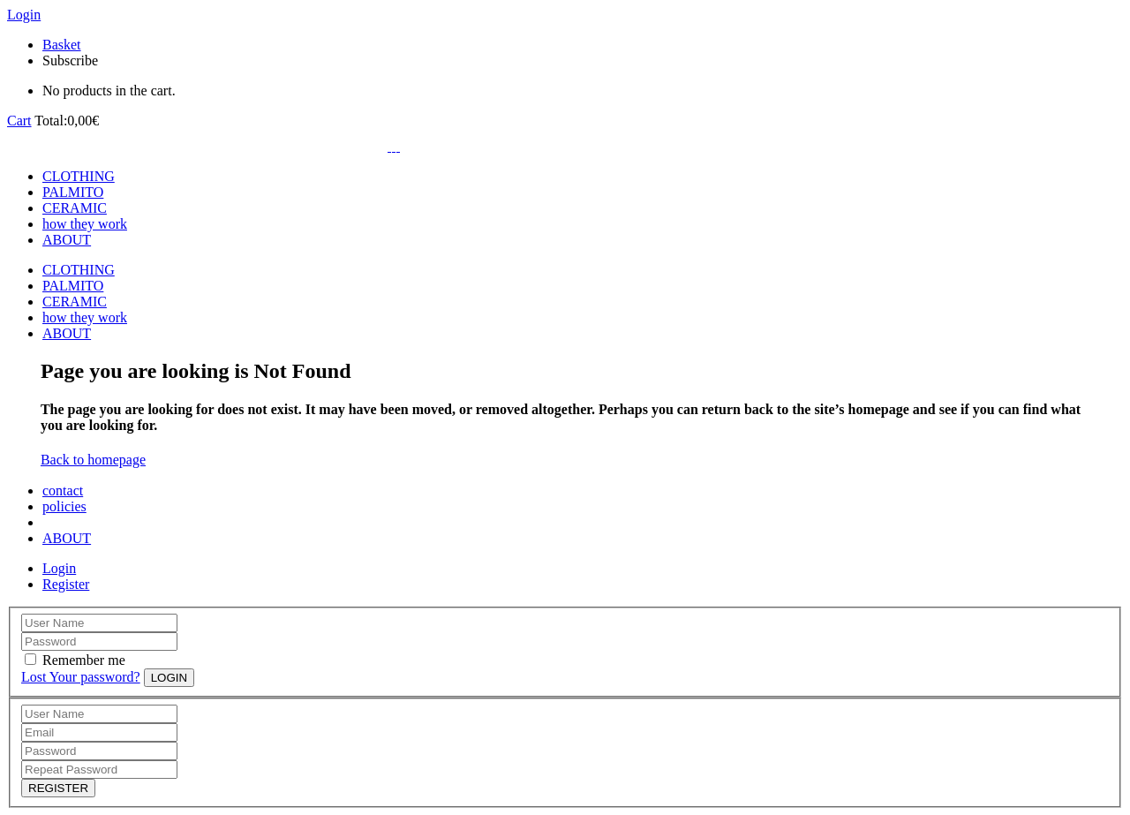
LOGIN (169, 677)
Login (24, 14)
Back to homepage (93, 459)
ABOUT (66, 538)
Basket (61, 44)
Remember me (83, 660)
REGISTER (58, 788)
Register (65, 584)
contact (62, 490)
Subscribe (70, 60)
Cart (19, 120)
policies (64, 506)
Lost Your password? (80, 676)
